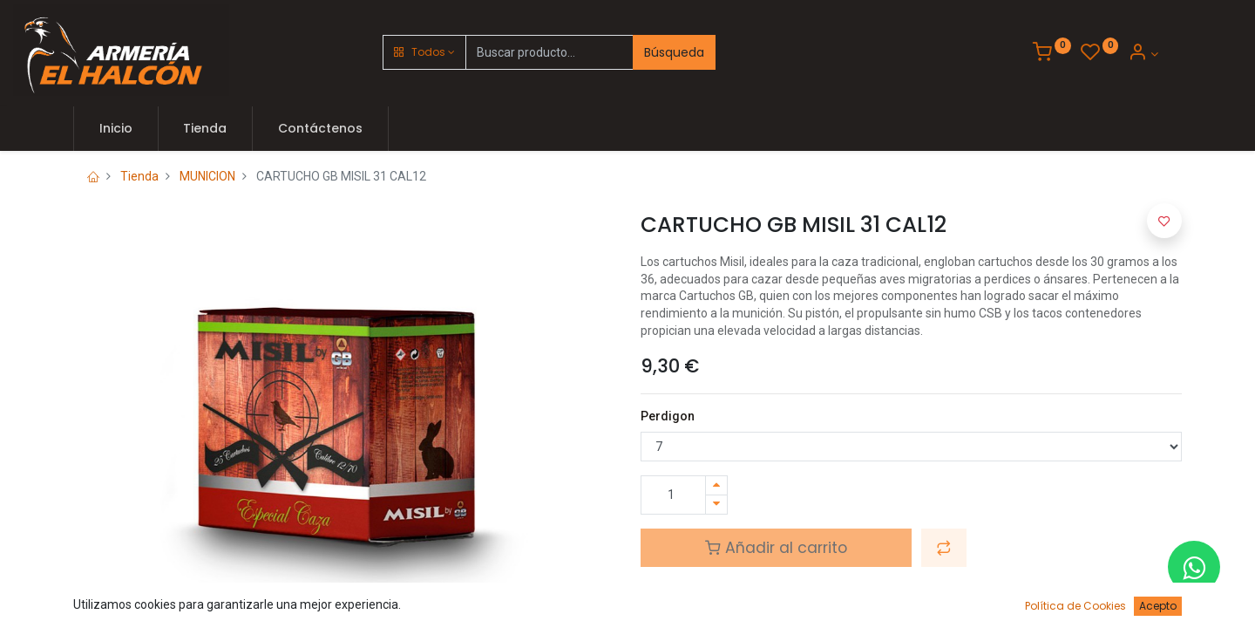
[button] (424, 52)
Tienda (139, 176)
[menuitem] (116, 129)
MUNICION (207, 176)
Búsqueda (674, 52)
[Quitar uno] (716, 504)
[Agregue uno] (716, 485)
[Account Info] (1143, 54)
